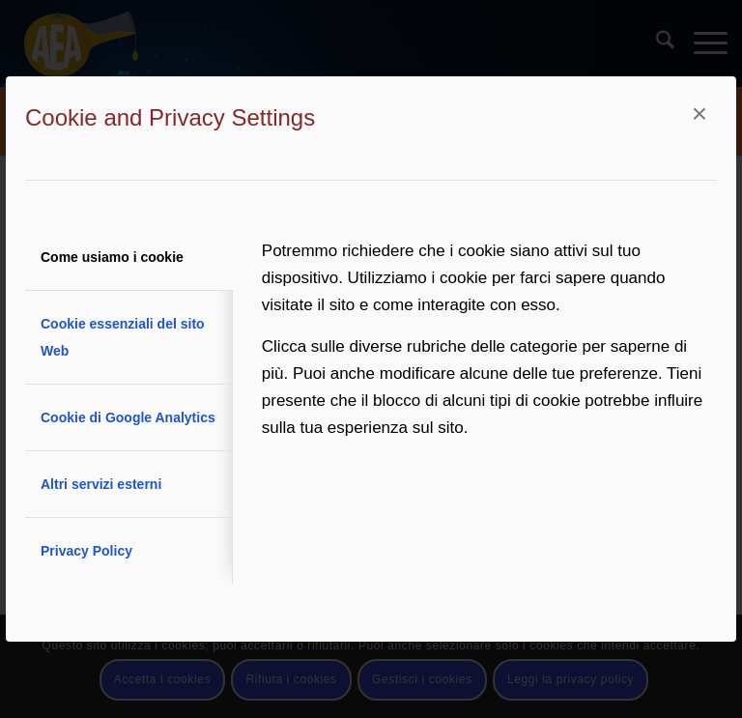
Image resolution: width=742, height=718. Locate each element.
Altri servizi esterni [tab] (101, 484)
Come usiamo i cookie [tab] (112, 257)
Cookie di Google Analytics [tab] (128, 417)
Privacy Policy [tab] (86, 551)
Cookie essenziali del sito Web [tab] (123, 337)
